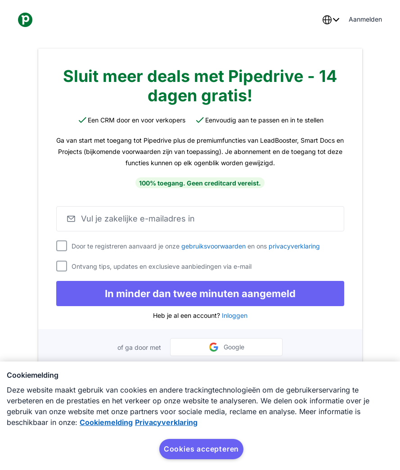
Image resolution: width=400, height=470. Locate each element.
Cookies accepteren (201, 448)
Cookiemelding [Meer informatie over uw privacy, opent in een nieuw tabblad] (106, 422)
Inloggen (234, 315)
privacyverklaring (294, 246)
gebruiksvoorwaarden (213, 246)
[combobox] (331, 20)
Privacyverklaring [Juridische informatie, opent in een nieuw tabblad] (166, 422)
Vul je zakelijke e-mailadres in (138, 218)
